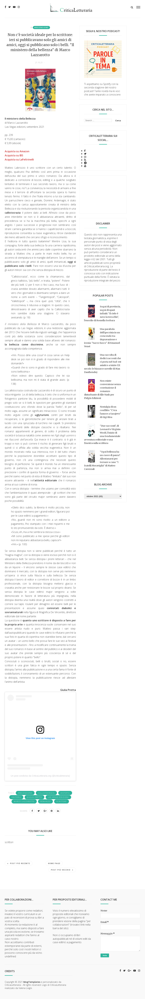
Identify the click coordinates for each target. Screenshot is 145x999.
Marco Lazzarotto (24, 801)
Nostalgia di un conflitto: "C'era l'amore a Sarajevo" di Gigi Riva (110, 412)
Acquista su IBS (14, 155)
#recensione (41, 27)
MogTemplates (31, 981)
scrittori (61, 801)
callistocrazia (46, 793)
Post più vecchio (62, 870)
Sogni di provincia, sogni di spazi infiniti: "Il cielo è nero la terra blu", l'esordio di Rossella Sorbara (102, 313)
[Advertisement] (103, 194)
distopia (65, 793)
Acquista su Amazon (17, 151)
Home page (54, 863)
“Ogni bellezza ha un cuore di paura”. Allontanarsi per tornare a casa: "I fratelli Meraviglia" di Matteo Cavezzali (102, 460)
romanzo (45, 801)
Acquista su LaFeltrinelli (19, 159)
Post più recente (18, 863)
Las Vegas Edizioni (58, 797)
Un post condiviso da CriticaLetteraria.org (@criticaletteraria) (40, 776)
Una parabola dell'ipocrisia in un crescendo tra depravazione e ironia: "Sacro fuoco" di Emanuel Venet (102, 338)
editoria (16, 797)
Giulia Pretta (34, 797)
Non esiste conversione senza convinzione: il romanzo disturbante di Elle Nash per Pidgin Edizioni (102, 389)
